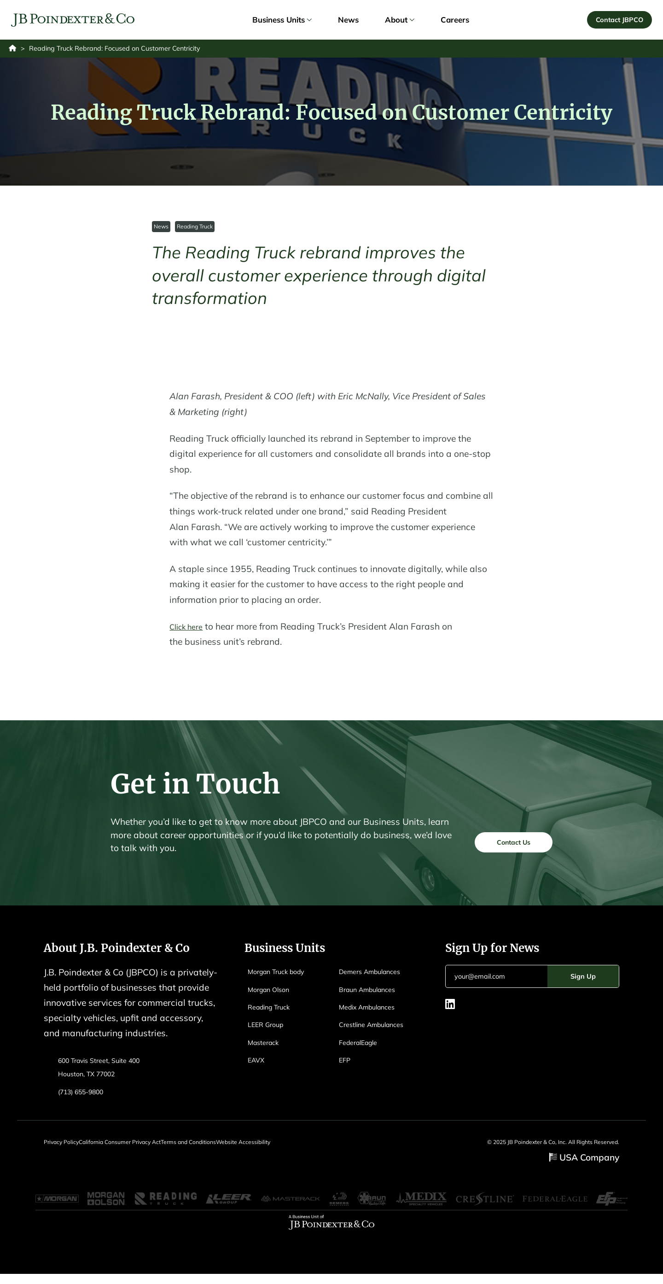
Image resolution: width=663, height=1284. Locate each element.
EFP (346, 1064)
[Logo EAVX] (75, 22)
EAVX (258, 1064)
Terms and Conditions (214, 1147)
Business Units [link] (281, 22)
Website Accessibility (283, 1147)
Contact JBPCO (617, 22)
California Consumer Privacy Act (133, 1147)
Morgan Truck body (282, 976)
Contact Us (506, 846)
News (161, 231)
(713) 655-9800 (86, 1096)
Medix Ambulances (372, 1011)
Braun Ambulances (373, 994)
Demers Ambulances (376, 976)
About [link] (399, 22)
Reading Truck (196, 231)
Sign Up (583, 981)
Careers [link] (455, 22)
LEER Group (269, 1029)
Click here (189, 631)
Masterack (266, 1047)
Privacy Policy (61, 1147)
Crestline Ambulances (377, 1029)
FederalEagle (362, 1047)
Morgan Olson (273, 994)
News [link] (348, 22)
